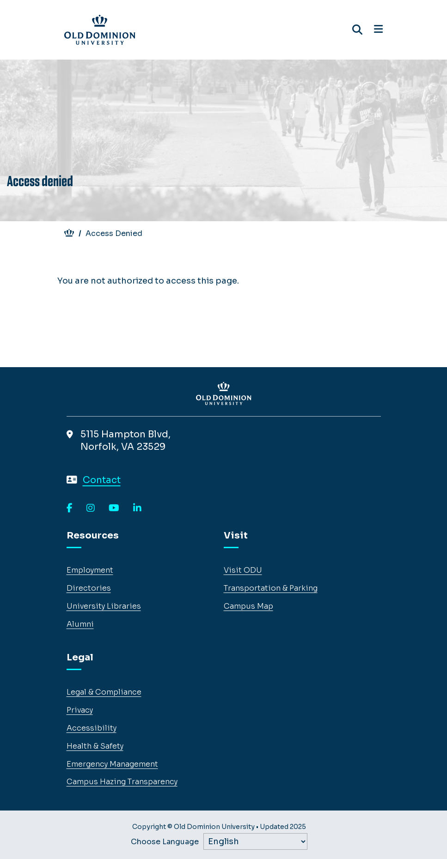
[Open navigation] (378, 29)
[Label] (255, 841)
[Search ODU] (357, 30)
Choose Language (165, 842)
